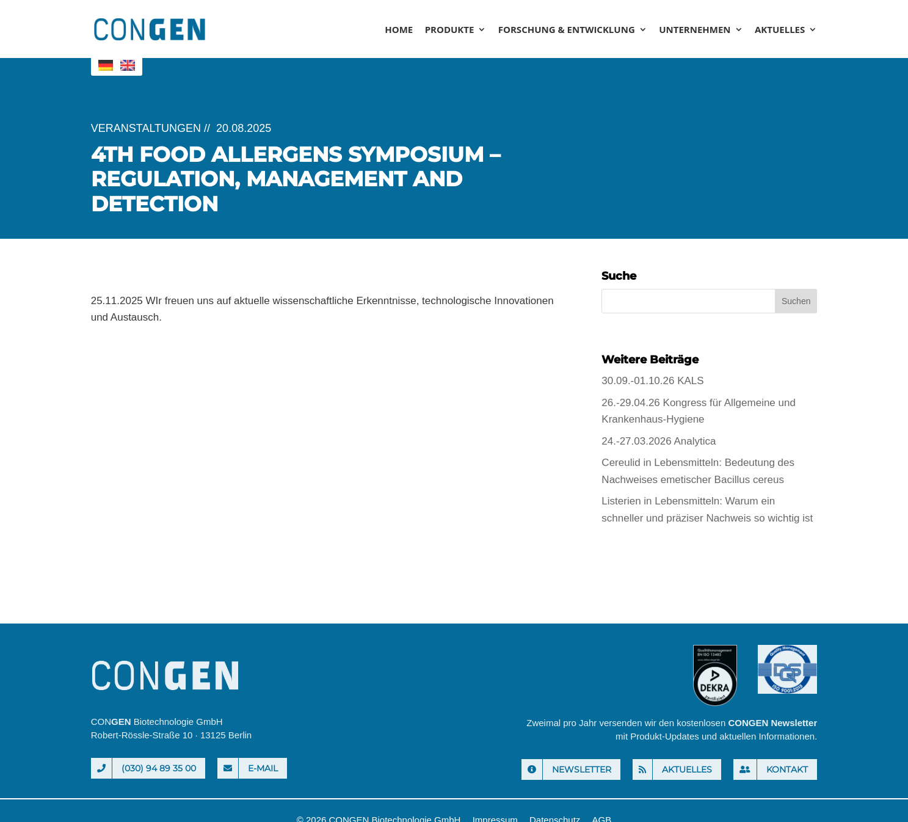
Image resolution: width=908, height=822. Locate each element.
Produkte (449, 30)
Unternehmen (694, 30)
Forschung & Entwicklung (566, 30)
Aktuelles (780, 30)
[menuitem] (105, 65)
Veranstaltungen (146, 128)
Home (399, 30)
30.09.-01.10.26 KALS (652, 381)
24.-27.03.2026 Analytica (658, 441)
